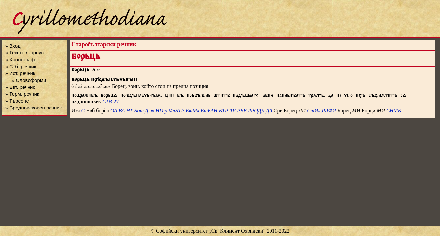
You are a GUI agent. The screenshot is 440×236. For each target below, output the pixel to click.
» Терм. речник (22, 94)
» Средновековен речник (33, 107)
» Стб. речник (20, 66)
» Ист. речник (20, 73)
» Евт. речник (20, 87)
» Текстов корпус (24, 52)
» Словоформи (29, 80)
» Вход (12, 46)
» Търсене (17, 101)
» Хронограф (20, 59)
